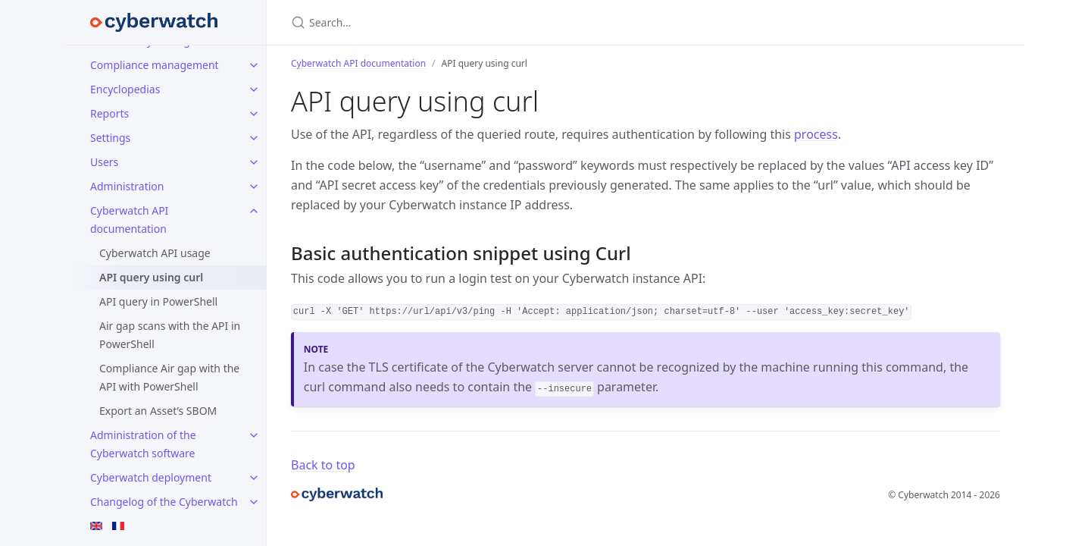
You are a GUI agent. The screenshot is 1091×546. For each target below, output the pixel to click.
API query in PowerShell (158, 301)
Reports (109, 113)
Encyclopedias (125, 89)
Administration (127, 186)
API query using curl (151, 277)
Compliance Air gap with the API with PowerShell (169, 377)
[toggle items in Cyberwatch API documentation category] (254, 211)
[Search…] (470, 22)
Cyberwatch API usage (155, 253)
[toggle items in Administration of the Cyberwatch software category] (254, 435)
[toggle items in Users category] (254, 162)
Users (104, 162)
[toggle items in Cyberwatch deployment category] (254, 478)
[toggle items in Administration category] (254, 186)
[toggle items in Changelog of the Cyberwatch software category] (254, 502)
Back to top (323, 465)
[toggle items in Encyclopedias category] (254, 89)
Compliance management (154, 65)
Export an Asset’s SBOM (158, 410)
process (816, 134)
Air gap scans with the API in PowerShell (169, 334)
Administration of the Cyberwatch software (143, 444)
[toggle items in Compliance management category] (254, 65)
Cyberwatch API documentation (129, 219)
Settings (110, 137)
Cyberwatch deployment (150, 477)
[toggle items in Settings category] (254, 138)
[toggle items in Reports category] (254, 114)
